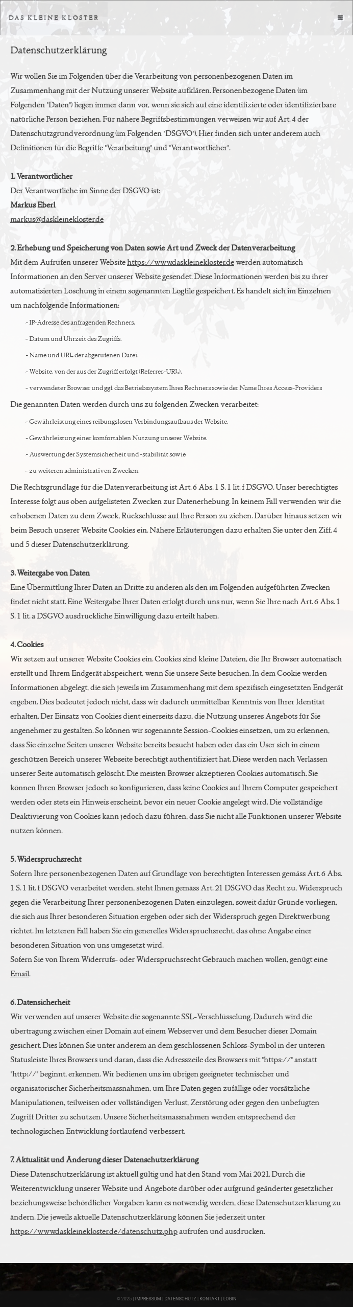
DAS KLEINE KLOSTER (54, 17)
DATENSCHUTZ (180, 1298)
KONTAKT (209, 1298)
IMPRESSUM (148, 1298)
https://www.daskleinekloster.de (180, 262)
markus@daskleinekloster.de (57, 219)
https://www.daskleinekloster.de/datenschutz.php (94, 1231)
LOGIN (230, 1298)
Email (19, 973)
